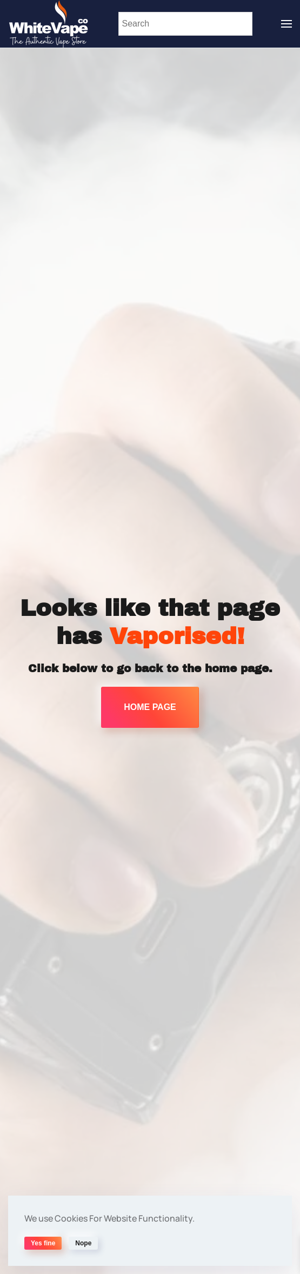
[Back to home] (48, 24)
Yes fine (43, 1243)
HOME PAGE (150, 707)
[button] (286, 24)
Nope (83, 1243)
